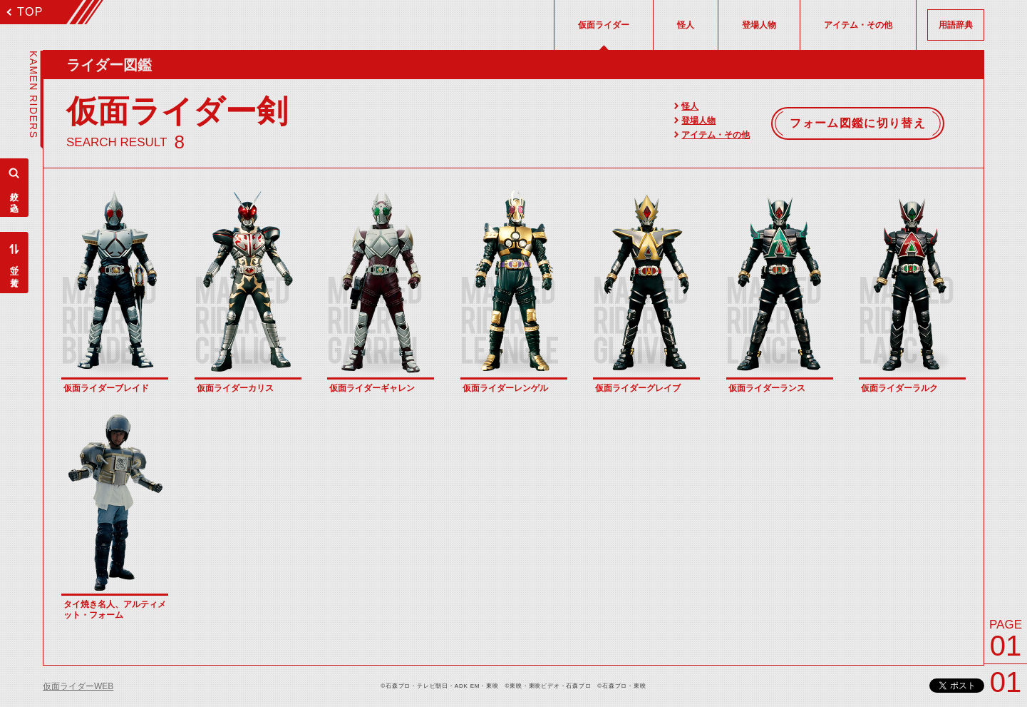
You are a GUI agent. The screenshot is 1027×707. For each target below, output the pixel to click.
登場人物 (698, 120)
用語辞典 (956, 25)
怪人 (689, 106)
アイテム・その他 (715, 135)
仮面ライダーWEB (78, 686)
